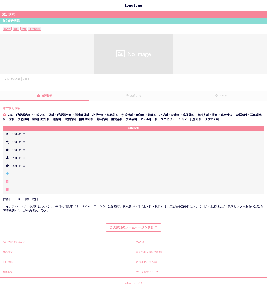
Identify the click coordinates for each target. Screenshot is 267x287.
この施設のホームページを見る (133, 227)
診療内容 (135, 95)
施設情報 (47, 95)
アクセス (224, 95)
